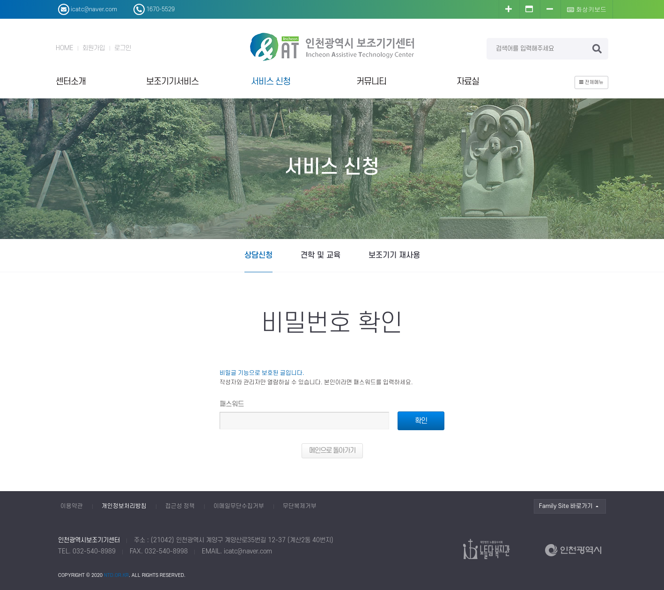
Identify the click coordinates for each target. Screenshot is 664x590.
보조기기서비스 (172, 82)
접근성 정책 (180, 506)
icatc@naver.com (248, 551)
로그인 (122, 48)
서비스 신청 (270, 82)
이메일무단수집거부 (239, 506)
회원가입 (93, 48)
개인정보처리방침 (124, 506)
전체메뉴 (591, 82)
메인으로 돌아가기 (332, 451)
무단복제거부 (300, 506)
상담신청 (258, 255)
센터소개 (71, 82)
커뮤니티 (371, 82)
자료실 (468, 82)
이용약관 (71, 506)
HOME (64, 48)
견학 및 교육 (320, 255)
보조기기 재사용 (394, 255)
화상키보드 (586, 9)
